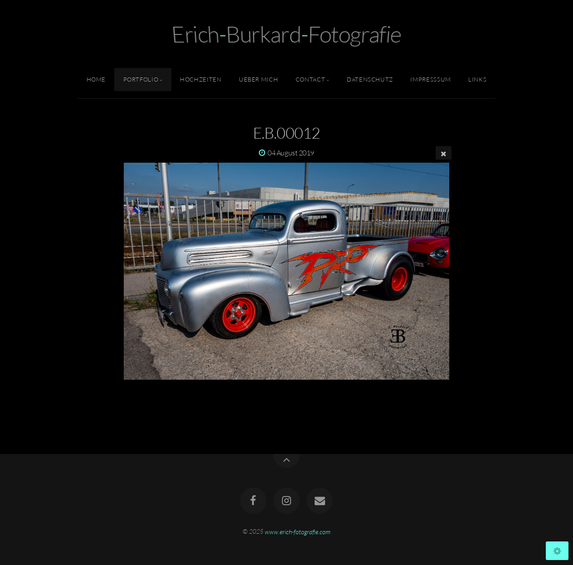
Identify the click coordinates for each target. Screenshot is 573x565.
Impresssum (430, 79)
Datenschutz (370, 79)
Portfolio (141, 79)
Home (96, 79)
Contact (310, 79)
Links (477, 79)
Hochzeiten (200, 79)
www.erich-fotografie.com (297, 531)
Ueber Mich (258, 79)
